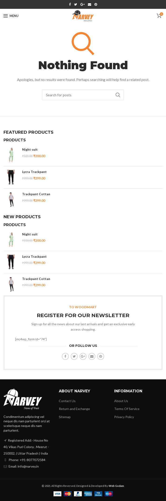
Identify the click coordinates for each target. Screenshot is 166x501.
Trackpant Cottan (36, 194)
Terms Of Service (126, 409)
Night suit (30, 149)
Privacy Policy (124, 417)
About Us (121, 401)
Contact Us (67, 401)
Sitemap (65, 417)
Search (118, 95)
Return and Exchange (74, 409)
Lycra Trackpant (34, 172)
